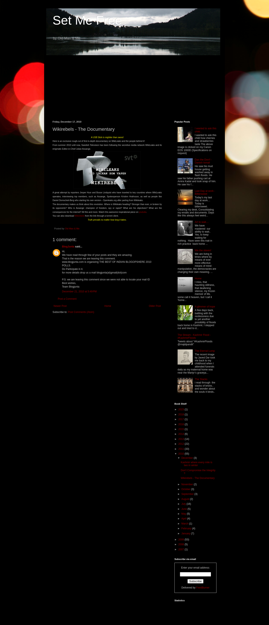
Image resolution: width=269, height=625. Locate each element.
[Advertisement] (134, 84)
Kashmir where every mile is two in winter (196, 464)
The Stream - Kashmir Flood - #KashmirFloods (194, 336)
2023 (181, 409)
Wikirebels (79, 216)
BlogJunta (68, 246)
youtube (142, 212)
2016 (181, 424)
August (185, 499)
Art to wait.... (202, 222)
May (184, 513)
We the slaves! (203, 250)
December (187, 457)
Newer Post (60, 306)
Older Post (155, 306)
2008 (181, 544)
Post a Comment (67, 298)
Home (107, 306)
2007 (181, 549)
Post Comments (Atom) (81, 312)
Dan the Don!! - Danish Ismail (203, 161)
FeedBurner (202, 587)
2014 (181, 434)
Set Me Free (87, 20)
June (184, 508)
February (186, 528)
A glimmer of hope (205, 306)
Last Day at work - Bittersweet (205, 192)
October (186, 489)
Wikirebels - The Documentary (198, 478)
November (187, 484)
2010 (181, 453)
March (185, 523)
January (186, 533)
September (187, 494)
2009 (181, 539)
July (184, 503)
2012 (181, 443)
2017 (181, 419)
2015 (181, 429)
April (184, 518)
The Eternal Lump (205, 350)
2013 (181, 439)
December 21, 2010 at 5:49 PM (79, 291)
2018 (181, 414)
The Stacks (201, 379)
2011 (181, 448)
